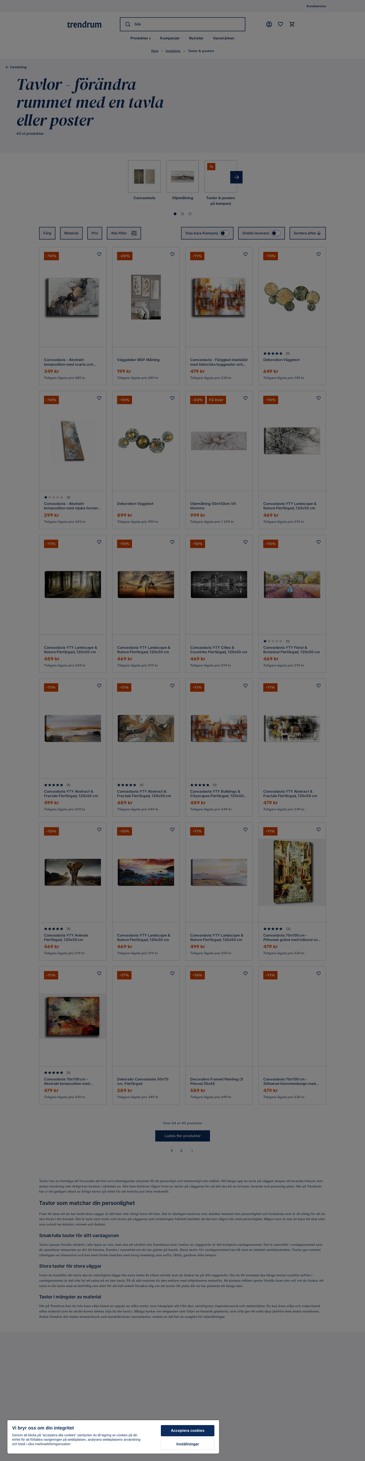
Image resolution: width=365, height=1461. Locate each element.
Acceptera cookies (187, 1431)
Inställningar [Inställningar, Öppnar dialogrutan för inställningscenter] (187, 1444)
